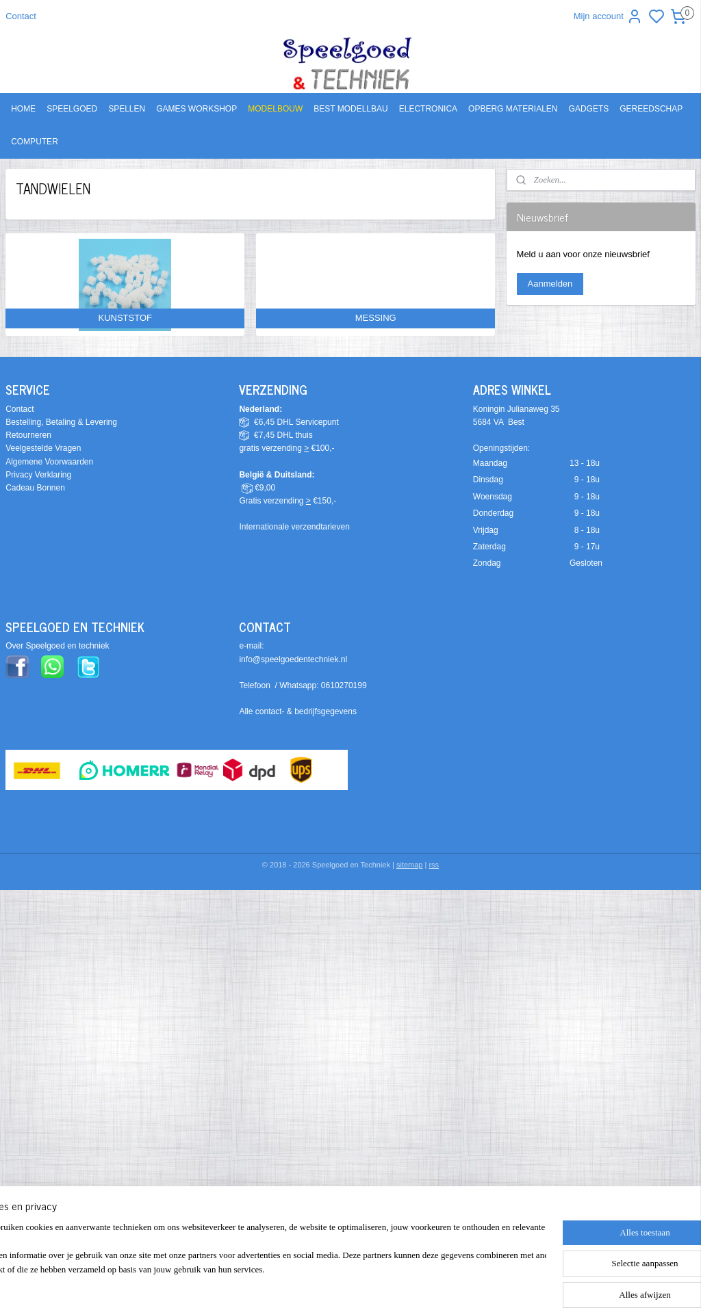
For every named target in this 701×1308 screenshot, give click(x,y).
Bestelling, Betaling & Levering (61, 422)
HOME (23, 109)
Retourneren (28, 435)
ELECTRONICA (428, 109)
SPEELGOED (72, 109)
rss (434, 865)
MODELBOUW (275, 109)
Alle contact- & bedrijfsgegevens (297, 711)
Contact (20, 16)
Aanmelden (550, 283)
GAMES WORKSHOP (196, 109)
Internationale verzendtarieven (294, 527)
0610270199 (344, 685)
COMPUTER (34, 141)
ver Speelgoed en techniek (60, 646)
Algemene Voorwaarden (49, 462)
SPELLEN (126, 109)
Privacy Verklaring (38, 475)
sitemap (409, 865)
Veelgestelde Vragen (43, 448)
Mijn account (608, 16)
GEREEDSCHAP (651, 109)
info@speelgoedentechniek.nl (293, 659)
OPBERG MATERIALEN (512, 109)
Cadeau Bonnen (35, 488)
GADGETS (589, 109)
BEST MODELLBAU (350, 109)
